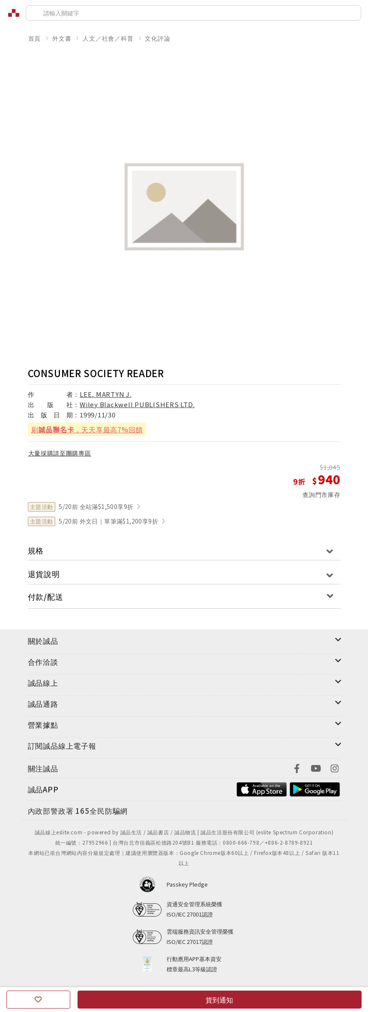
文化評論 (157, 38)
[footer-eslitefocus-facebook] (297, 767)
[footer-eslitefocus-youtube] (316, 767)
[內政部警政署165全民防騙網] (78, 811)
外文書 (61, 38)
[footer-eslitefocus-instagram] (335, 767)
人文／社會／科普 (108, 38)
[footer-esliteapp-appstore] (261, 788)
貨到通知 (219, 999)
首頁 (34, 38)
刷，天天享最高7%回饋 (87, 429)
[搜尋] (193, 13)
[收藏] (38, 1000)
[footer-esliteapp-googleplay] (315, 788)
